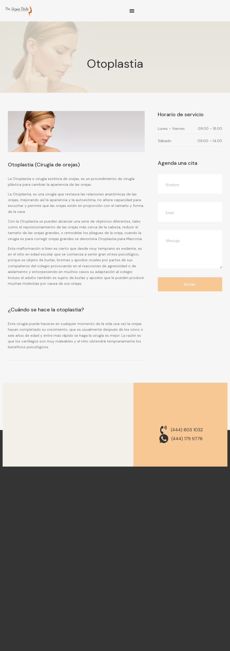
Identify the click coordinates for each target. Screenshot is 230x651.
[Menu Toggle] (131, 10)
